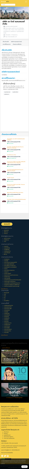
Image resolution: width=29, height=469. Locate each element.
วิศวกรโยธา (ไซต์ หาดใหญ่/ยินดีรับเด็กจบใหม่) (16, 199)
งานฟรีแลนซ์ (6, 249)
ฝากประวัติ (7, 224)
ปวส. (5, 294)
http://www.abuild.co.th (11, 37)
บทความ (6, 233)
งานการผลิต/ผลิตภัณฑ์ (9, 264)
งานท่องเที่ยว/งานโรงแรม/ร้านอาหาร (12, 283)
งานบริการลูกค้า (7, 273)
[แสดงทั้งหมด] (4, 289)
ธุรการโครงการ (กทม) (11, 155)
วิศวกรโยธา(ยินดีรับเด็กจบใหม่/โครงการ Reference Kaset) (15, 170)
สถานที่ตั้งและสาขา (7, 44)
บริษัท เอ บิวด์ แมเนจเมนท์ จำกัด (13, 22)
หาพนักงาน (6, 240)
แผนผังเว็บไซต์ (7, 435)
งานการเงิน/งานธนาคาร (9, 270)
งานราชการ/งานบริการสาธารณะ (11, 275)
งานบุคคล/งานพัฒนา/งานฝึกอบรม (11, 284)
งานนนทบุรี (6, 316)
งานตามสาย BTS (8, 307)
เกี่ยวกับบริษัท (6, 41)
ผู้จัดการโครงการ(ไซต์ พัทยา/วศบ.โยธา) (15, 192)
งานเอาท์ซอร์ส (7, 253)
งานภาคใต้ (6, 332)
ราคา (5, 241)
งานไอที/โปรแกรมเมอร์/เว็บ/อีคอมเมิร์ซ (12, 280)
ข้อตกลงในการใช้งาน (8, 437)
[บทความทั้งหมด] (6, 348)
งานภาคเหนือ (7, 328)
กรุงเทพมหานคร (7, 92)
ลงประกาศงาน (7, 238)
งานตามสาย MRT (8, 308)
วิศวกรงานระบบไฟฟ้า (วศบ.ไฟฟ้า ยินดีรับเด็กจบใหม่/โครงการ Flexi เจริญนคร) (16, 162)
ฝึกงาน (5, 254)
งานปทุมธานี (6, 318)
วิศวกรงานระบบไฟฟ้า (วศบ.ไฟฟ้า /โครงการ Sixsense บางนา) (16, 185)
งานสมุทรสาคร (7, 324)
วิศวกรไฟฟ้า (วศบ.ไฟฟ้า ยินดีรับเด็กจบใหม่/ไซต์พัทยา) (16, 139)
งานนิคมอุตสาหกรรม (8, 305)
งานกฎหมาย (6, 259)
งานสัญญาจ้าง (7, 251)
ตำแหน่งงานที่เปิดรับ (17, 44)
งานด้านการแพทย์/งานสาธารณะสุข (11, 286)
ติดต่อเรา (6, 433)
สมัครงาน (6, 232)
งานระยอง (6, 321)
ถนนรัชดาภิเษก (15, 92)
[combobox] (8, 5)
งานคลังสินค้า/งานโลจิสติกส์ (10, 267)
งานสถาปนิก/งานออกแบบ (9, 281)
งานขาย (5, 269)
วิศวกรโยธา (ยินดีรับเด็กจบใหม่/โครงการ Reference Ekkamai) (15, 147)
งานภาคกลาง (7, 326)
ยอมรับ (24, 466)
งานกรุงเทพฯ (7, 310)
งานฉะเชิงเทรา (7, 315)
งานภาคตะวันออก (8, 329)
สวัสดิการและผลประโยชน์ (16, 41)
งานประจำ (6, 246)
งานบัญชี (6, 261)
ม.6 (4, 297)
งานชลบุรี (6, 312)
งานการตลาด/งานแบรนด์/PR (10, 262)
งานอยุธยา (6, 320)
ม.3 (4, 299)
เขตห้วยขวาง (6, 94)
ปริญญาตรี (6, 292)
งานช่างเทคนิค (7, 278)
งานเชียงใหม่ (6, 313)
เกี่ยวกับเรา (6, 432)
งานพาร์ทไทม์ (7, 248)
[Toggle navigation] (26, 1)
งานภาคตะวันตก (7, 331)
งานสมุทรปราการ (7, 323)
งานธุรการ (6, 272)
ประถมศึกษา (6, 300)
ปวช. (5, 296)
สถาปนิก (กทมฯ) (10, 177)
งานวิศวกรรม (7, 276)
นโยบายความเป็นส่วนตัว (9, 438)
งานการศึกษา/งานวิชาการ (9, 265)
